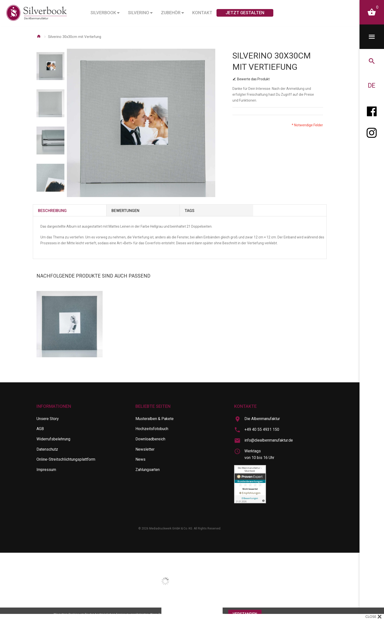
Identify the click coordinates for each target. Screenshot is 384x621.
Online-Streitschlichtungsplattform (65, 459)
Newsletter (145, 449)
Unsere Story (47, 418)
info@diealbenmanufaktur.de (268, 440)
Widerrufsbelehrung (53, 439)
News (140, 459)
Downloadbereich (150, 439)
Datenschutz (47, 449)
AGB (40, 428)
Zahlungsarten (147, 469)
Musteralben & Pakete (154, 418)
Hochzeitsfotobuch (151, 428)
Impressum (46, 469)
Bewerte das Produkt (253, 79)
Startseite (38, 36)
